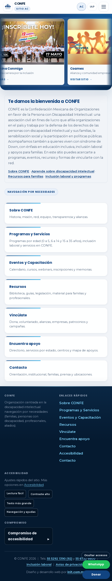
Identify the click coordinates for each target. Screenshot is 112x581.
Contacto (67, 446)
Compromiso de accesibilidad (22, 536)
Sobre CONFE (18, 171)
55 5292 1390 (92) (59, 558)
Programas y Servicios (79, 410)
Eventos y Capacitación (80, 417)
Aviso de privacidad (71, 564)
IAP (92, 6)
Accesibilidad (71, 453)
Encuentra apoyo (74, 439)
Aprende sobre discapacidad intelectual (62, 171)
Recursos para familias (25, 176)
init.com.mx (76, 572)
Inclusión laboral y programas (68, 176)
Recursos (67, 425)
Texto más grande (19, 503)
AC (81, 6)
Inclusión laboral (39, 564)
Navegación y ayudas (21, 511)
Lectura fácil (15, 493)
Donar (96, 575)
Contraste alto (40, 494)
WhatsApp (96, 564)
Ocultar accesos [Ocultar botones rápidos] (95, 555)
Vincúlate (67, 432)
